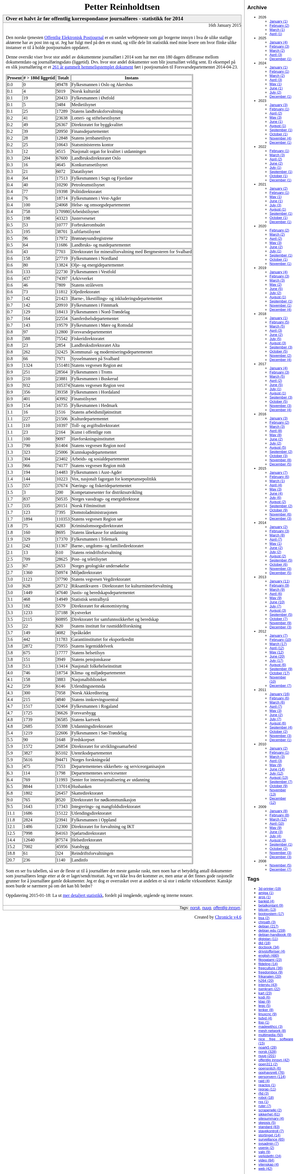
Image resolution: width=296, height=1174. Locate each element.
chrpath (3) (267, 922)
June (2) (276, 163)
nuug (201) (267, 1056)
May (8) (276, 435)
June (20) (277, 656)
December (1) (280, 59)
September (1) (281, 130)
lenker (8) (265, 1010)
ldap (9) (264, 1001)
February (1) (279, 71)
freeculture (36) (270, 968)
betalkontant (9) (270, 905)
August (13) (279, 777)
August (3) (278, 343)
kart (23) (265, 993)
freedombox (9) (270, 972)
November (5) (280, 865)
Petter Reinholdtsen (122, 7)
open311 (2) (268, 1064)
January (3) (279, 105)
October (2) (279, 731)
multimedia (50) (270, 1035)
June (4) (276, 493)
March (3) (277, 155)
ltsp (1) (263, 1022)
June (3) (276, 832)
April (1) (276, 34)
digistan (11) (268, 939)
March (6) (277, 702)
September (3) (281, 347)
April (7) (276, 539)
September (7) (281, 782)
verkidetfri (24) (269, 1156)
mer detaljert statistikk (82, 895)
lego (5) (264, 1006)
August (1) (278, 126)
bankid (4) (266, 901)
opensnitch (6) (269, 1068)
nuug (206, 907)
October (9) (279, 510)
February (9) (279, 585)
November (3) (280, 406)
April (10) (277, 823)
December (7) (280, 686)
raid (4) (264, 1081)
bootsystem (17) (271, 914)
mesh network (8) (272, 1031)
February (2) (279, 25)
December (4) (280, 309)
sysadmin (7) (268, 1143)
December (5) (280, 464)
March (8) (277, 535)
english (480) (268, 955)
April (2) (276, 113)
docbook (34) (268, 947)
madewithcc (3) (270, 1026)
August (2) (278, 502)
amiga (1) (265, 893)
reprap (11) (267, 1089)
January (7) (279, 472)
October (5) (279, 351)
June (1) (276, 88)
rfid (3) (263, 1093)
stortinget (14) (269, 1135)
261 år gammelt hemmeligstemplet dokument (92, 67)
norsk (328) (267, 1051)
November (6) (280, 514)
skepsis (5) (267, 1123)
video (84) (266, 1160)
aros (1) (264, 897)
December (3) (280, 518)
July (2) (275, 92)
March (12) (278, 819)
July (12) (276, 773)
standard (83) (269, 1127)
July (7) (275, 606)
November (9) (280, 623)
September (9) (281, 669)
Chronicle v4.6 (228, 917)
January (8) (279, 811)
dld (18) (264, 943)
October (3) (279, 456)
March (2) (277, 50)
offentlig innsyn (226, 907)
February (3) (279, 46)
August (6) (278, 665)
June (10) (277, 602)
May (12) (277, 652)
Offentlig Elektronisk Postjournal (74, 37)
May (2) (276, 284)
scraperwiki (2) (270, 1110)
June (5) (276, 289)
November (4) (280, 138)
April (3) (276, 55)
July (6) (275, 498)
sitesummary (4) (271, 1118)
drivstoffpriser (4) (271, 951)
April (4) (276, 485)
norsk (195, 907)
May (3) (276, 117)
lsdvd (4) (265, 1018)
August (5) (278, 447)
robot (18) (266, 1097)
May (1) (276, 84)
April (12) (277, 648)
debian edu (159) (271, 930)
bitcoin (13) (267, 909)
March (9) (277, 589)
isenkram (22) (269, 989)
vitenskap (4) (268, 1164)
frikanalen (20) (269, 976)
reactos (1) (266, 1085)
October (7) (279, 619)
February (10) (280, 640)
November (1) (280, 264)
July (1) (275, 167)
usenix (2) (266, 1148)
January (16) (280, 694)
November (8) (280, 460)
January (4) (279, 42)
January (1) (279, 21)
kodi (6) (264, 997)
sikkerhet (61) (269, 1114)
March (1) (277, 30)
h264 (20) (266, 980)
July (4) (275, 836)
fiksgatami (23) (270, 960)
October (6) (279, 564)
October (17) (280, 673)
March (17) (278, 644)
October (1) (279, 134)
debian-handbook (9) (274, 935)
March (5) (277, 326)
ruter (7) (264, 1106)
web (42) (265, 1168)
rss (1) (263, 1102)
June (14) (277, 769)
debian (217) (268, 926)
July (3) (275, 205)
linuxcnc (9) (267, 1014)
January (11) (280, 581)
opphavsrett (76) (271, 1072)
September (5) (281, 560)
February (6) (279, 477)
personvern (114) (271, 1077)
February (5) (279, 322)
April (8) (276, 431)
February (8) (279, 815)
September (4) (281, 727)
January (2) (279, 188)
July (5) (275, 339)
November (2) (280, 355)
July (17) (276, 660)
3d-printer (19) (269, 889)
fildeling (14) (268, 964)
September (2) (281, 452)
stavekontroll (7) (271, 1131)
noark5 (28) (267, 1047)
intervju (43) (267, 985)
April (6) (276, 594)
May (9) (276, 598)
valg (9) (264, 1152)
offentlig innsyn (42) (273, 1060)
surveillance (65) (271, 1139)
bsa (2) (264, 918)
